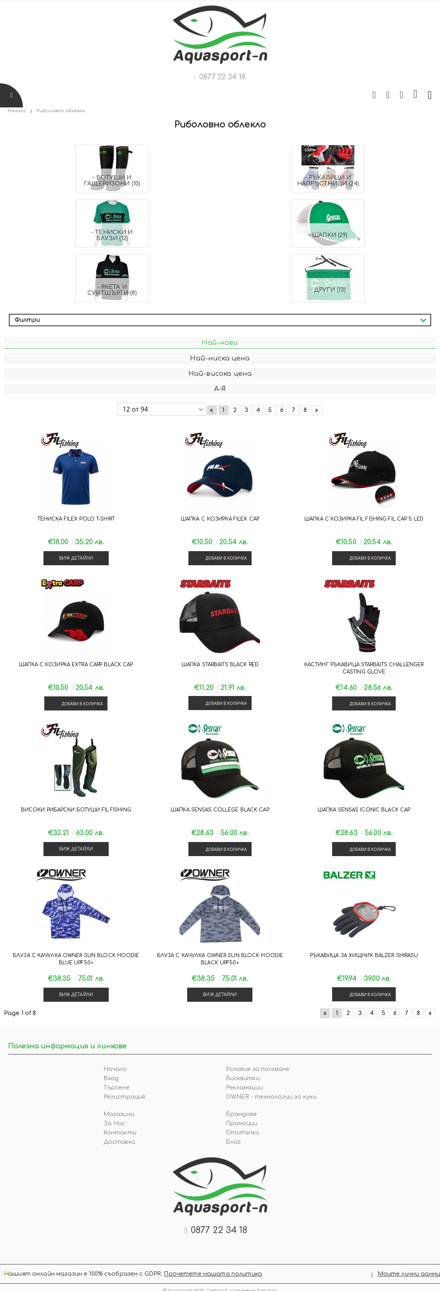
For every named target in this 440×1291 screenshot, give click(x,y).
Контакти (119, 1133)
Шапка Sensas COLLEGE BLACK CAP (220, 810)
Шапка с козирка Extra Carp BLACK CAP (76, 664)
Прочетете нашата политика (213, 1271)
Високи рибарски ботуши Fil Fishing (76, 810)
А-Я (220, 389)
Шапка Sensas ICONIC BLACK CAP (364, 810)
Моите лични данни (409, 1271)
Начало (115, 1069)
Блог (233, 1142)
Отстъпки (243, 1133)
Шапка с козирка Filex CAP (220, 519)
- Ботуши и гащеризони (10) (112, 181)
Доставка (119, 1142)
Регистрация (124, 1097)
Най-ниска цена (220, 358)
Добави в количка (226, 558)
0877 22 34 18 (222, 77)
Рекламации (244, 1088)
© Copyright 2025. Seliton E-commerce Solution (220, 1286)
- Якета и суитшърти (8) (112, 290)
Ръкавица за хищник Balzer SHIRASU (364, 955)
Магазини (118, 1114)
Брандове (241, 1114)
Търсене (116, 1088)
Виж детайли (76, 558)
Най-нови (220, 342)
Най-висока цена (220, 373)
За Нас (114, 1123)
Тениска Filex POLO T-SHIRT (76, 519)
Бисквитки (243, 1078)
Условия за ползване (258, 1069)
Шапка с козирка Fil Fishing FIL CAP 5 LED (363, 519)
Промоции (242, 1123)
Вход (111, 1078)
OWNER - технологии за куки (271, 1097)
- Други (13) (328, 290)
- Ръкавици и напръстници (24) (328, 181)
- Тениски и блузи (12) (112, 235)
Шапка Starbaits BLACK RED (220, 664)
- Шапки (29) (328, 235)
